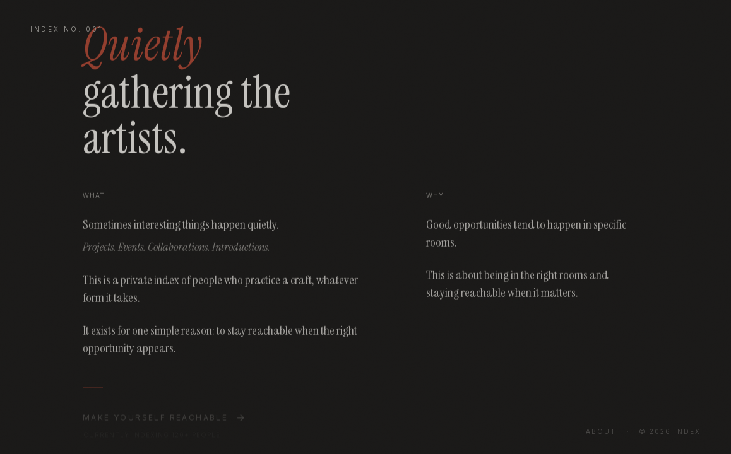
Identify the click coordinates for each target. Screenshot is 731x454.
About (601, 431)
